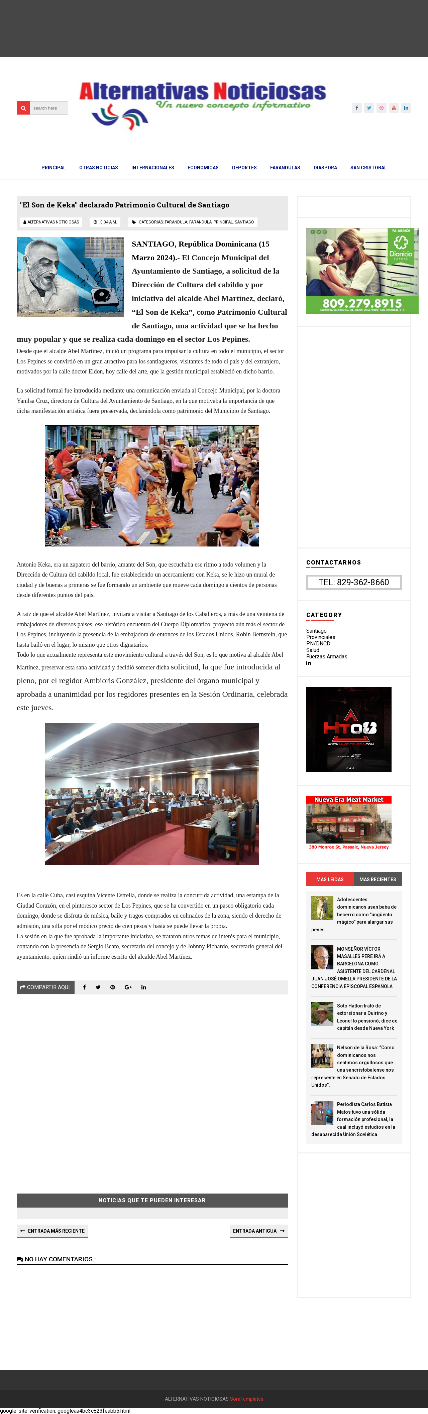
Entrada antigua (255, 1231)
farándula (200, 222)
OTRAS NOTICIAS (98, 167)
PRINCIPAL (53, 167)
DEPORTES (244, 167)
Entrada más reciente (56, 1231)
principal (223, 222)
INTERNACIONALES (152, 167)
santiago (244, 222)
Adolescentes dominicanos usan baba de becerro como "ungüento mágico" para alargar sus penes (354, 914)
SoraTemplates (246, 1399)
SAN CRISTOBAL (368, 167)
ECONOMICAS (203, 167)
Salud (312, 650)
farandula (176, 222)
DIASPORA (325, 167)
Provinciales (320, 637)
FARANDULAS (285, 167)
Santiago (316, 631)
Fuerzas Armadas (326, 656)
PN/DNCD (318, 643)
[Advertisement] (152, 1089)
